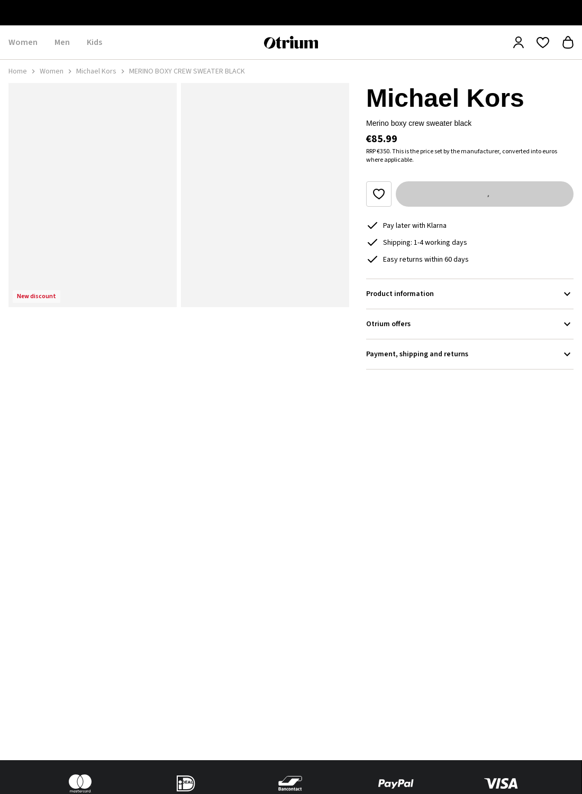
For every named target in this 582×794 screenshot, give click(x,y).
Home (17, 71)
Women (51, 71)
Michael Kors (96, 71)
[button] (92, 195)
